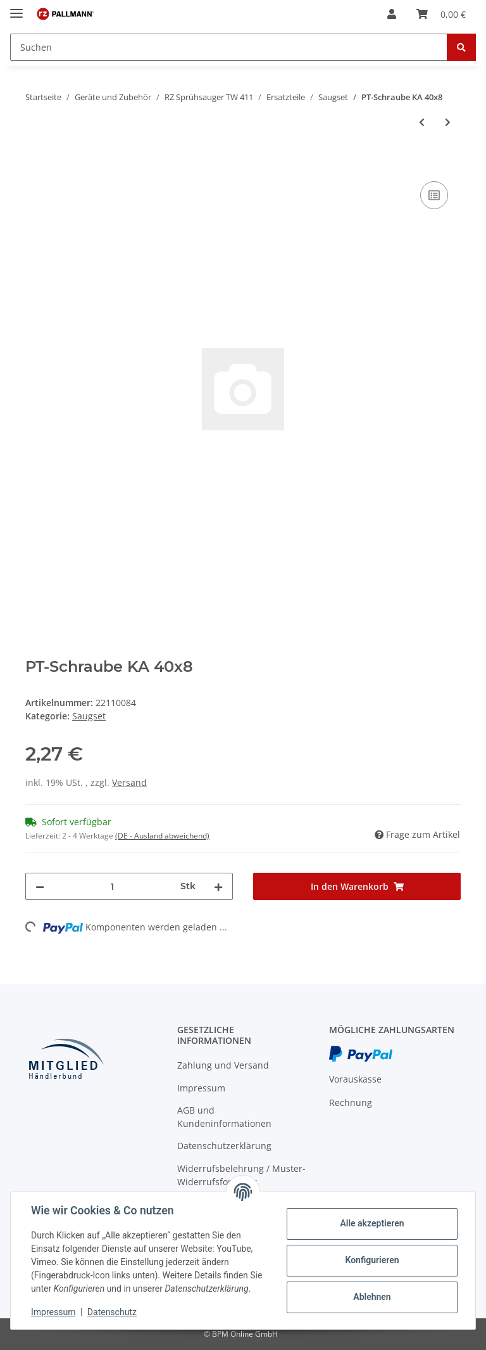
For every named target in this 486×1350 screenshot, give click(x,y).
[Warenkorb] (441, 14)
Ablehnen (371, 1297)
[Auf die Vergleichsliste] (434, 195)
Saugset (89, 716)
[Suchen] (228, 47)
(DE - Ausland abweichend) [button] (162, 835)
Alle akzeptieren (372, 1223)
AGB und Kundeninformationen (224, 1116)
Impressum (201, 1088)
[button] (391, 14)
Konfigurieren (372, 1260)
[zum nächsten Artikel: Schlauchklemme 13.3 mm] (448, 122)
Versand (129, 782)
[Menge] (112, 886)
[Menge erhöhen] (218, 886)
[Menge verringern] (40, 886)
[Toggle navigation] (16, 8)
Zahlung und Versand (223, 1065)
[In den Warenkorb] (35, 164)
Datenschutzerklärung (224, 1146)
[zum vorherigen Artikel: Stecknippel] (422, 122)
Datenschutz (112, 1312)
